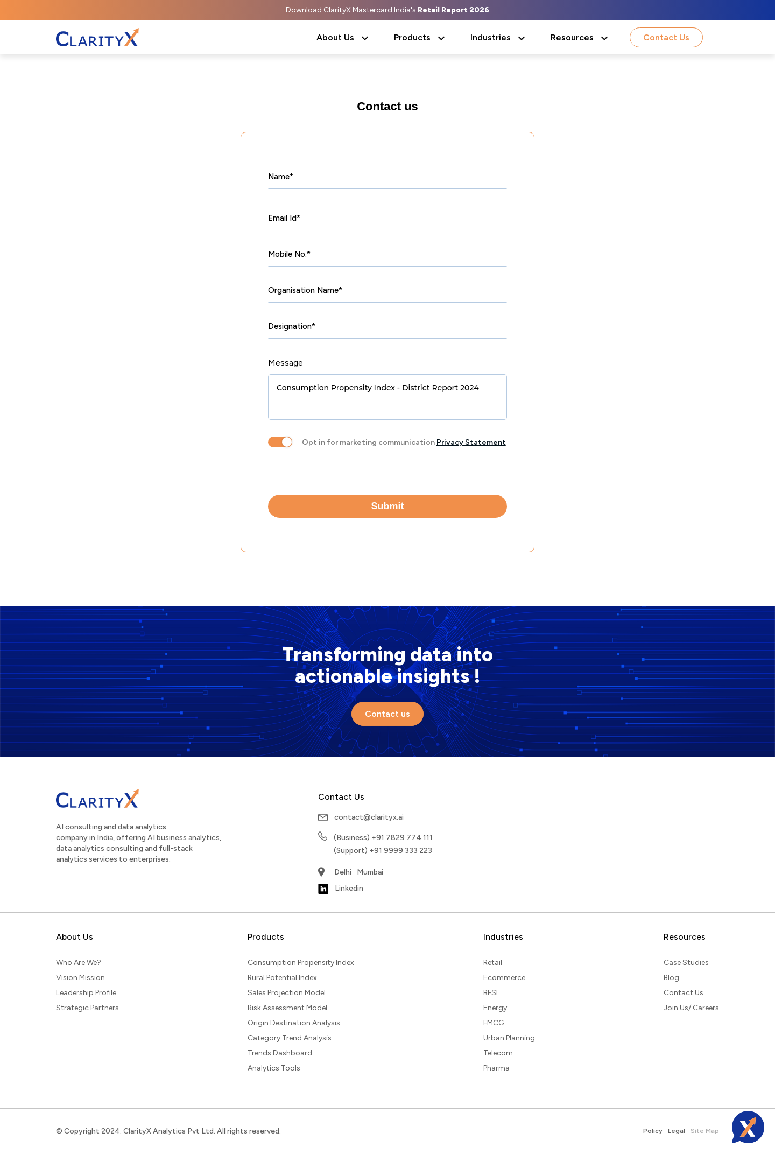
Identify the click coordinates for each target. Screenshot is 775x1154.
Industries (490, 37)
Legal (676, 1131)
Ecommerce (504, 977)
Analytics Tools (274, 1068)
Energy (495, 1007)
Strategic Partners (87, 1007)
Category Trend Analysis (290, 1038)
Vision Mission (80, 977)
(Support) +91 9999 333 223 (383, 850)
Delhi (342, 872)
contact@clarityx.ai (369, 817)
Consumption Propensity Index (301, 962)
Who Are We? (78, 962)
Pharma (496, 1068)
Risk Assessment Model (287, 1007)
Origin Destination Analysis (294, 1022)
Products (412, 37)
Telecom (498, 1053)
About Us (335, 37)
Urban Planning (509, 1038)
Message (285, 363)
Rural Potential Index (282, 977)
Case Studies (686, 962)
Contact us (387, 106)
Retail (492, 962)
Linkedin (340, 889)
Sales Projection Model (287, 992)
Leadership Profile (86, 992)
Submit (387, 506)
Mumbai (370, 872)
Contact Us (666, 37)
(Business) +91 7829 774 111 (383, 837)
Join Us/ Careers (691, 1007)
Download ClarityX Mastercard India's (387, 10)
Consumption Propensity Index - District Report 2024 (387, 397)
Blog (671, 977)
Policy (653, 1131)
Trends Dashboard (280, 1053)
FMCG (493, 1022)
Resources (572, 37)
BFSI (490, 992)
